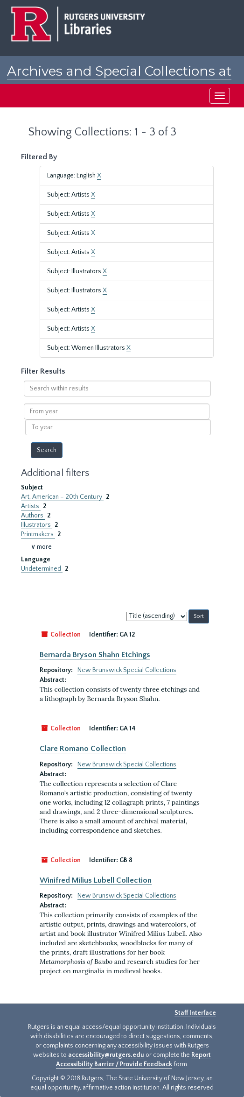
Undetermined (42, 569)
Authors (33, 515)
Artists (31, 506)
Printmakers (38, 534)
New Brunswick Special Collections (126, 670)
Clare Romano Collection (83, 748)
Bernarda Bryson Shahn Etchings (95, 655)
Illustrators (36, 525)
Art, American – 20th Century (62, 497)
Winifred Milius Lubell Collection (96, 880)
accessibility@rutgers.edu (106, 1055)
